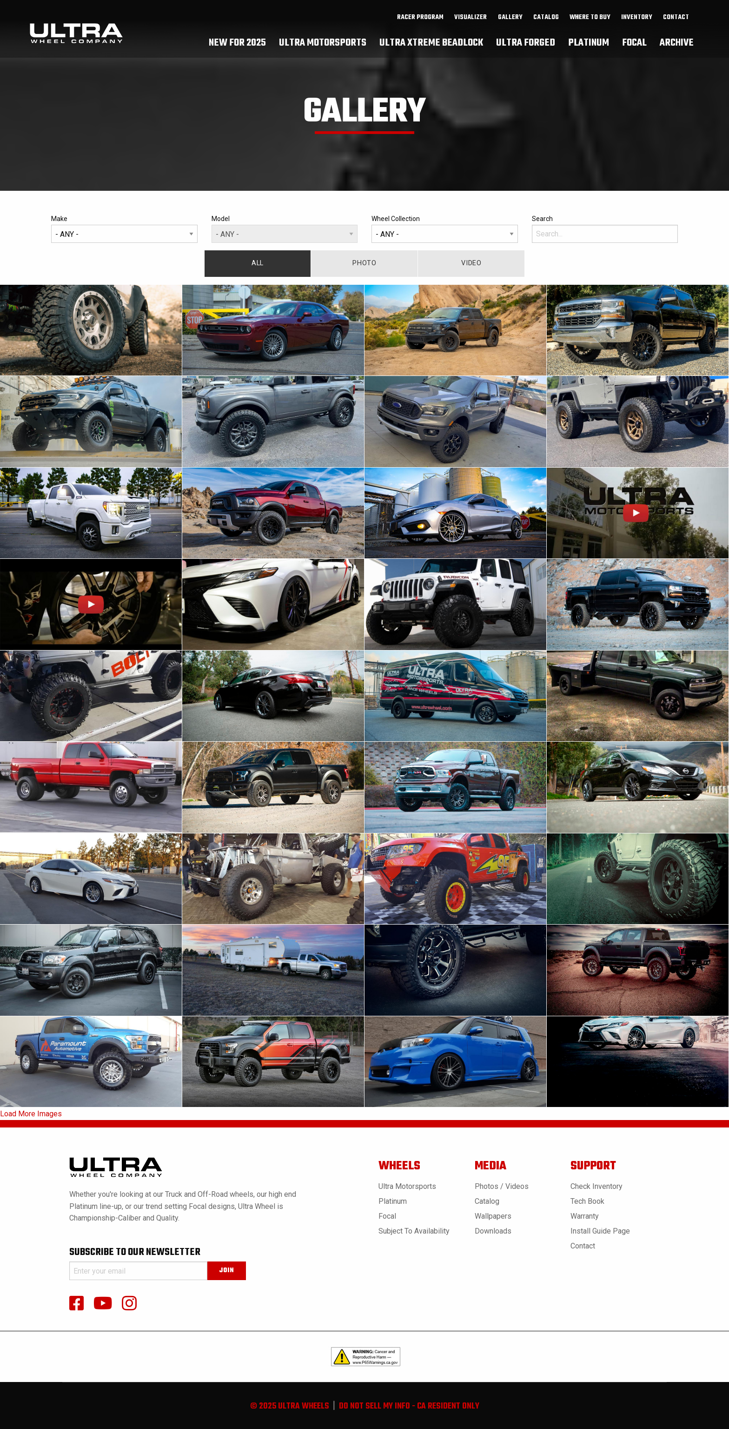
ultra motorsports (322, 49)
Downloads (493, 1231)
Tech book (587, 1201)
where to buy (590, 23)
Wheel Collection (444, 229)
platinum (588, 49)
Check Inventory (596, 1186)
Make (124, 229)
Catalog (487, 1201)
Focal (387, 1216)
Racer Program (420, 23)
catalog (546, 23)
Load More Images (31, 1113)
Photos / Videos (502, 1186)
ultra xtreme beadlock (431, 49)
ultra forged (525, 49)
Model (285, 229)
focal (634, 49)
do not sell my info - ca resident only (409, 1406)
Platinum (392, 1201)
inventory (636, 23)
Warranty (584, 1216)
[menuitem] (420, 23)
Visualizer (470, 23)
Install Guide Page (600, 1231)
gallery (510, 23)
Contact (676, 23)
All (258, 263)
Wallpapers (493, 1216)
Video (471, 263)
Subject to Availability (414, 1231)
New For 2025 (237, 49)
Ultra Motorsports (407, 1186)
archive (677, 49)
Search (605, 229)
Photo (364, 263)
